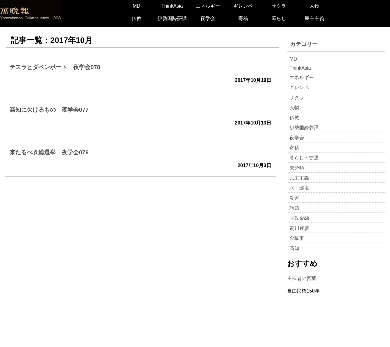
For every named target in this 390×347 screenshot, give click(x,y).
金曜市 (296, 238)
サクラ (278, 6)
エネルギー (208, 6)
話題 (294, 208)
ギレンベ (243, 6)
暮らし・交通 (304, 157)
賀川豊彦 (299, 228)
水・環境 (299, 188)
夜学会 (207, 18)
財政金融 (299, 218)
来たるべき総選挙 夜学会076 (49, 152)
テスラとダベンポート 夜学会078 (54, 67)
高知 (294, 248)
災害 (294, 198)
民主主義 (314, 18)
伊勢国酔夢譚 (172, 18)
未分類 (296, 167)
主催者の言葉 (301, 278)
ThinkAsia (172, 6)
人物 (314, 6)
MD (136, 6)
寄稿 (243, 18)
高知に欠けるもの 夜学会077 (49, 110)
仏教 (136, 18)
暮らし (278, 18)
